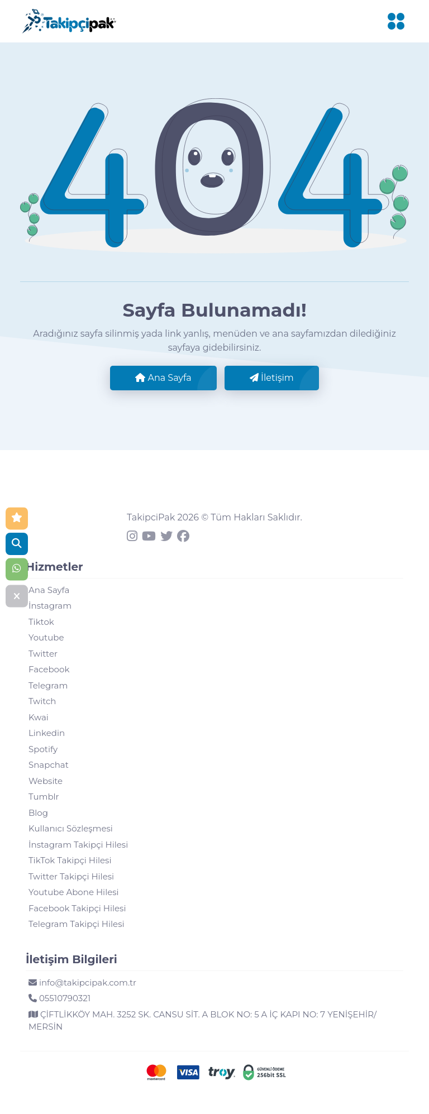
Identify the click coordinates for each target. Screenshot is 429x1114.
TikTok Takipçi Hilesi (69, 860)
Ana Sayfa (163, 377)
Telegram (48, 685)
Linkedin (46, 733)
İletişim (272, 377)
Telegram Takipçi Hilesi (76, 924)
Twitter (43, 653)
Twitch (42, 701)
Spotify (43, 749)
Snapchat (48, 764)
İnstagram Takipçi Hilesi (78, 844)
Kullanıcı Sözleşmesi (70, 828)
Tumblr (43, 796)
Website (45, 781)
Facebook (48, 669)
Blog (38, 812)
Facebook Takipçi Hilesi (77, 908)
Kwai (38, 717)
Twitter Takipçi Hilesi (71, 876)
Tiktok (41, 621)
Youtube (46, 637)
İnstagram (50, 605)
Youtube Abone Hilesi (73, 892)
